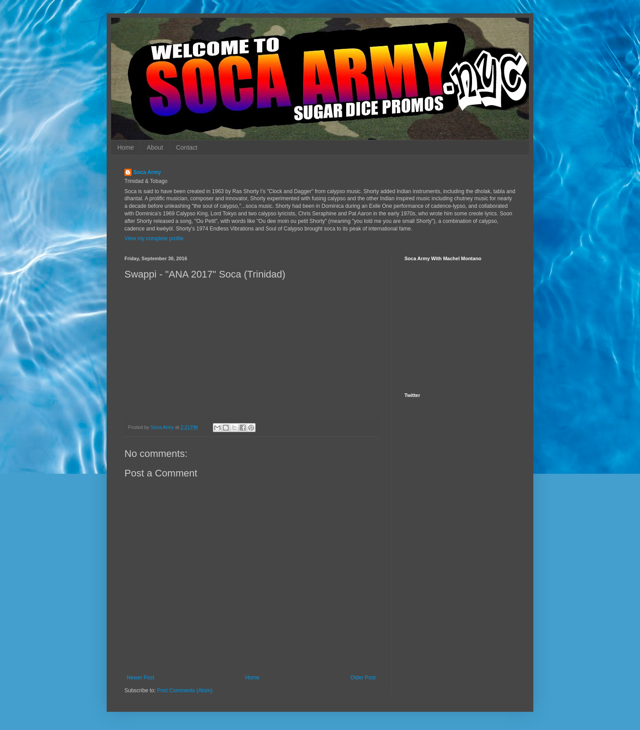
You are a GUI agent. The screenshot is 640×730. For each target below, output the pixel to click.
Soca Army (147, 172)
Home (125, 147)
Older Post (363, 677)
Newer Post (140, 677)
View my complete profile (154, 238)
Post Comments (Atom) (184, 690)
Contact (186, 147)
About (155, 147)
